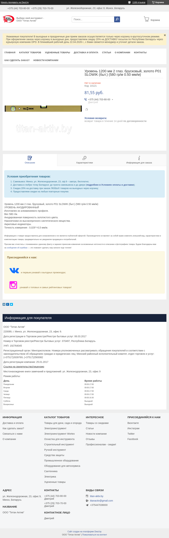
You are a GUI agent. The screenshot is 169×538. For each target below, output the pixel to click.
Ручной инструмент (55, 449)
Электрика (50, 476)
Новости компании (45, 60)
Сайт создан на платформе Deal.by (85, 531)
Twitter (131, 433)
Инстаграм (133, 428)
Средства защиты (54, 455)
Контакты (140, 52)
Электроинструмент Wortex (59, 433)
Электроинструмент (55, 428)
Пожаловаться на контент (94, 535)
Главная (9, 52)
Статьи (106, 52)
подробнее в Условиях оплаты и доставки (110, 184)
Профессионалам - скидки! (101, 444)
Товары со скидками (97, 423)
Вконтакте (133, 423)
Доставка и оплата (86, 52)
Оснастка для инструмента (59, 439)
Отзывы (90, 439)
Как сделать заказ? (17, 60)
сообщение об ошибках (17, 248)
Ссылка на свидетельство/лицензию (23, 366)
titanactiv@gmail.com (101, 500)
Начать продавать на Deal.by (15, 2)
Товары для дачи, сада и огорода (62, 423)
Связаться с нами (12, 433)
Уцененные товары (57, 52)
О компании (122, 52)
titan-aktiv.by (96, 496)
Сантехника (50, 471)
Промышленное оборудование (61, 460)
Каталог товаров (30, 52)
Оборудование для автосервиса (62, 466)
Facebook (132, 439)
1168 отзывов (138, 2)
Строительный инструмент (59, 444)
